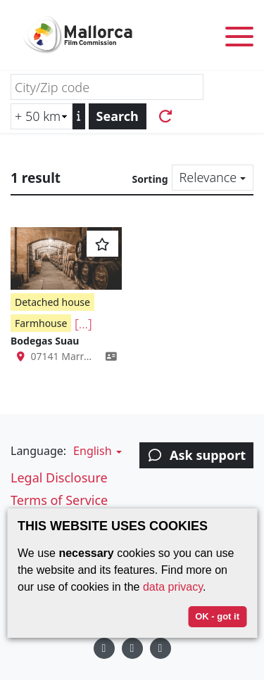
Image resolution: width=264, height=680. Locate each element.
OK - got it (217, 616)
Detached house (52, 302)
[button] (96, 450)
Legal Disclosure (59, 477)
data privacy (173, 587)
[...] (83, 323)
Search (117, 116)
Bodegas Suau (45, 340)
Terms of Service (59, 500)
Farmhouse (41, 323)
